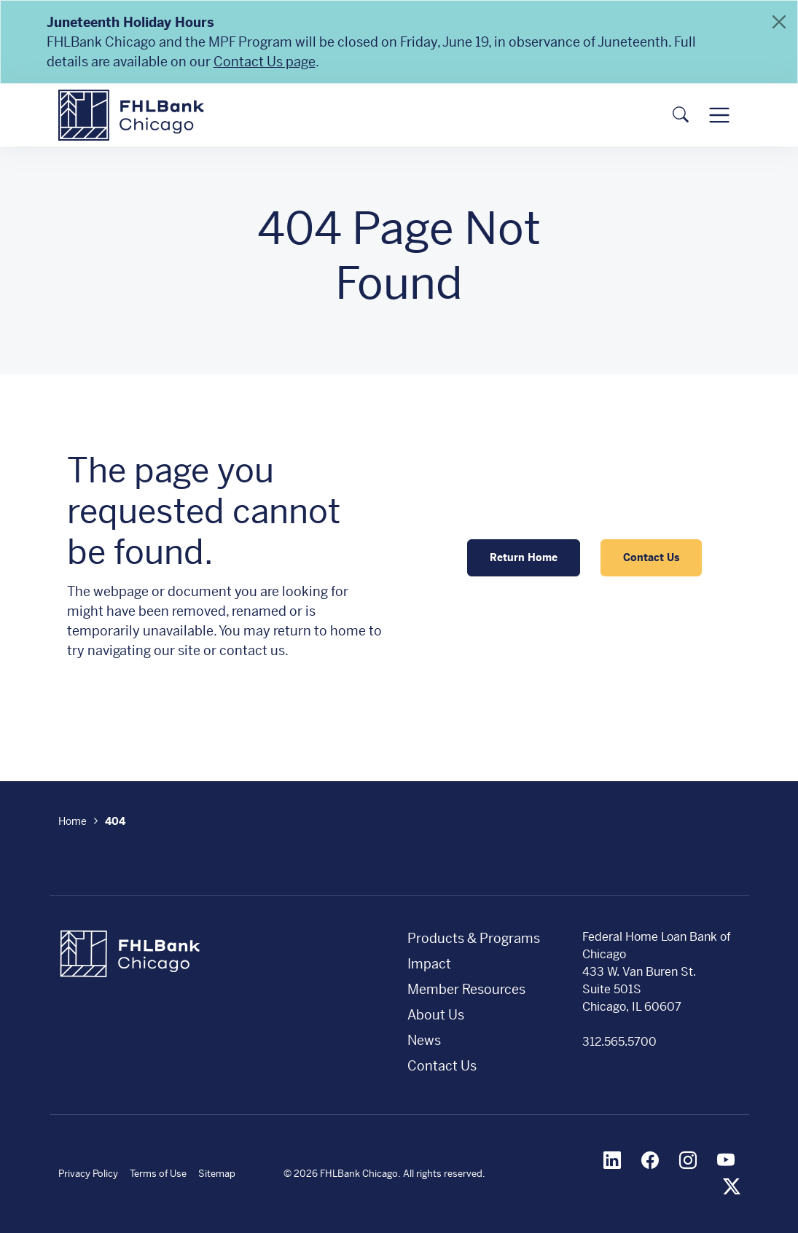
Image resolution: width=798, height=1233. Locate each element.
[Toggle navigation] (719, 115)
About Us (435, 1014)
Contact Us (651, 557)
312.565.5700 (619, 1041)
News (424, 1040)
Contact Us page (265, 61)
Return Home (524, 557)
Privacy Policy (88, 1173)
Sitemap (216, 1173)
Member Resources (466, 989)
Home (72, 821)
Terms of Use (158, 1173)
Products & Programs (473, 938)
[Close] (779, 22)
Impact (429, 963)
